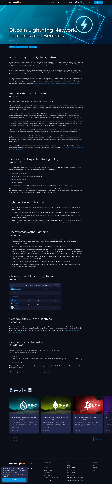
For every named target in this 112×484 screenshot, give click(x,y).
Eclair (14, 296)
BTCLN (12, 47)
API (64, 2)
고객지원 (69, 2)
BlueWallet (16, 289)
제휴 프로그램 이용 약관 (51, 477)
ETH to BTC (70, 475)
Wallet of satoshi (15, 304)
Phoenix (15, 308)
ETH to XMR (71, 473)
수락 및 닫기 (14, 479)
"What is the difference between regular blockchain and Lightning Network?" (57, 83)
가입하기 (98, 2)
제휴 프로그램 (48, 470)
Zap (14, 293)
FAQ (58, 2)
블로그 (53, 2)
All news (98, 439)
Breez (14, 300)
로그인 (90, 2)
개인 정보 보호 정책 (7, 474)
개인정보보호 (48, 475)
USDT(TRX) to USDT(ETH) (75, 477)
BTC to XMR (71, 470)
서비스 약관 (47, 472)
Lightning (33, 47)
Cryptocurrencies (22, 47)
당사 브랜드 (47, 467)
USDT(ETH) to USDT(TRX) (75, 480)
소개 (47, 2)
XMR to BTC (71, 468)
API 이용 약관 (48, 480)
